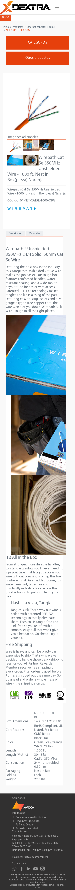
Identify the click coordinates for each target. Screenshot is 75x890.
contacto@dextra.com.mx (33, 857)
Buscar (5, 17)
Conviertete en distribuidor (31, 817)
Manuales (34, 233)
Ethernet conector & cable (41, 27)
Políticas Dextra (24, 824)
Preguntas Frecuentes (28, 821)
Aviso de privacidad (27, 828)
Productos (17, 27)
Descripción (15, 233)
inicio (6, 27)
